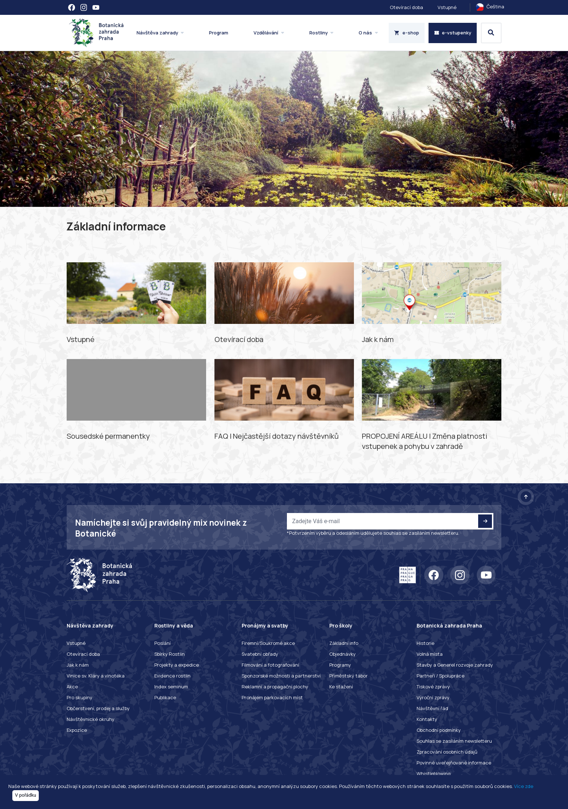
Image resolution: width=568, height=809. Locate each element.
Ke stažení (341, 686)
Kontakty (427, 719)
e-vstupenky (453, 32)
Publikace (165, 697)
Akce (72, 686)
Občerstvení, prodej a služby (98, 708)
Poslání (162, 643)
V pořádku (25, 795)
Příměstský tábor (348, 675)
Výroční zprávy (433, 697)
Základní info (343, 643)
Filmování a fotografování (270, 665)
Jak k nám (78, 665)
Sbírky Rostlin (169, 654)
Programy (340, 665)
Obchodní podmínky (439, 730)
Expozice (77, 730)
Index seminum (171, 686)
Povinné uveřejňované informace (454, 762)
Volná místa (430, 654)
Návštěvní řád (432, 708)
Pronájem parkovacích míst (272, 697)
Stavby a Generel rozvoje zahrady (455, 665)
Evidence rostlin (172, 675)
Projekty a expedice (176, 665)
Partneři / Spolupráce (440, 675)
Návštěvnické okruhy (90, 719)
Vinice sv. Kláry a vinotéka (96, 675)
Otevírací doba (406, 7)
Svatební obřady (260, 654)
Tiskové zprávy (433, 686)
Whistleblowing (434, 773)
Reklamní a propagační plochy (275, 686)
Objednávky (342, 654)
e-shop (406, 32)
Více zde (523, 786)
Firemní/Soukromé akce (268, 643)
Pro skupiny (79, 697)
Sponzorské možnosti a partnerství (281, 675)
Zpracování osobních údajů (447, 751)
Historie (425, 643)
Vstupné (447, 7)
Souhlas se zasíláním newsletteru (454, 741)
